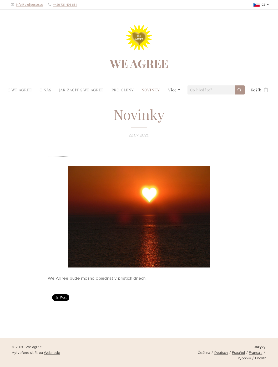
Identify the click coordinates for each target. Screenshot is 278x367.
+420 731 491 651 (65, 4)
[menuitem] (22, 90)
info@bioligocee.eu (29, 4)
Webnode (52, 353)
